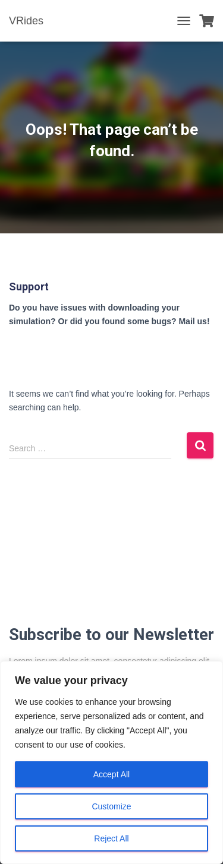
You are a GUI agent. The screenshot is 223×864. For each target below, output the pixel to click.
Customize (111, 806)
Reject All (111, 838)
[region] (111, 762)
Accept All (111, 774)
